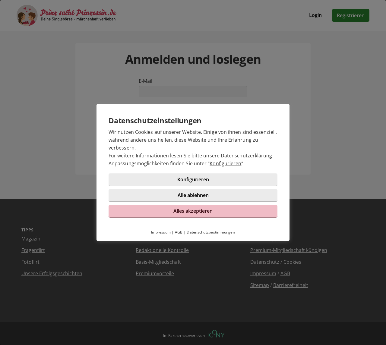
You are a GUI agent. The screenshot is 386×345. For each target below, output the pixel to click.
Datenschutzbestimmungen (211, 232)
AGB (179, 232)
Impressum (161, 232)
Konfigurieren (225, 163)
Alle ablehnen (193, 195)
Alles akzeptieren (193, 211)
